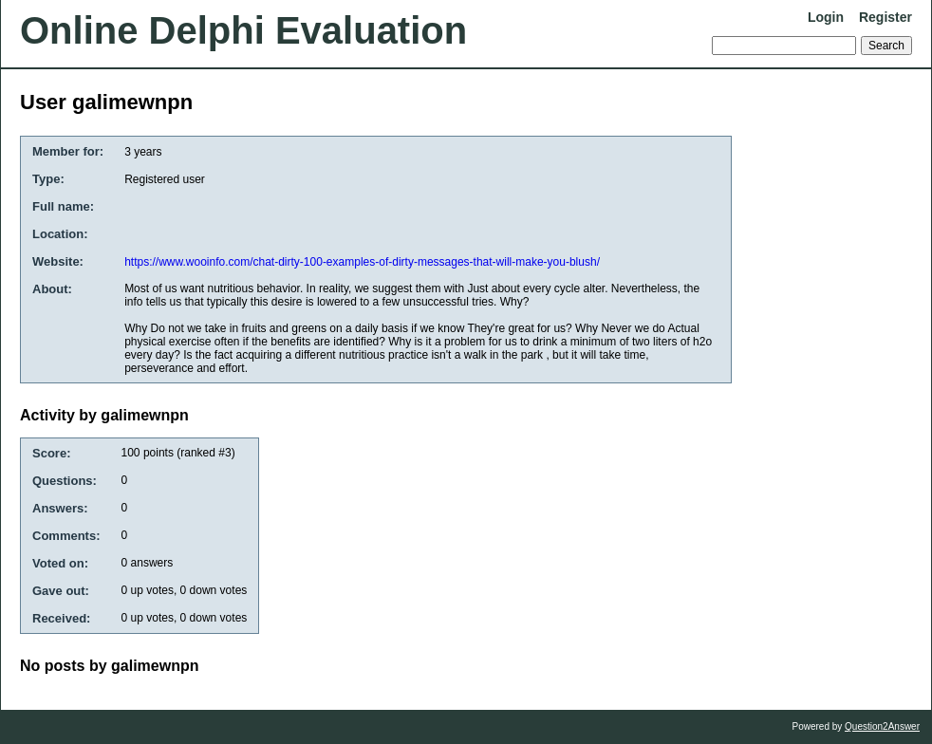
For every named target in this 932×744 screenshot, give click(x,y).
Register (885, 17)
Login (826, 17)
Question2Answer (882, 726)
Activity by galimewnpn (104, 415)
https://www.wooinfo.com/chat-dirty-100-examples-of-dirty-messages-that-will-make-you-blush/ (362, 262)
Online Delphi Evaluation (243, 30)
